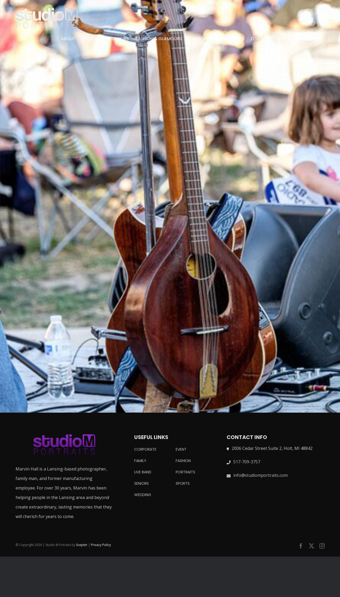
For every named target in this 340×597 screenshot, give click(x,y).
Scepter (81, 545)
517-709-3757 (246, 462)
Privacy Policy (101, 545)
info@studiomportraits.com (260, 475)
